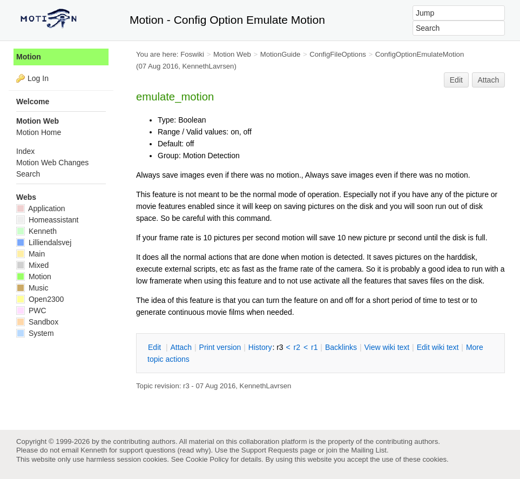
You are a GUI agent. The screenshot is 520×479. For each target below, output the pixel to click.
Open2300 (40, 299)
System (35, 333)
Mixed (32, 265)
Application (40, 208)
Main (30, 253)
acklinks (341, 347)
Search (28, 174)
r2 (297, 347)
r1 (314, 347)
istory (260, 347)
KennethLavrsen (208, 66)
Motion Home (38, 132)
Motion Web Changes (52, 162)
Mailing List (369, 450)
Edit (456, 80)
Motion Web (232, 54)
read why (194, 450)
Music (32, 288)
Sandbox (37, 322)
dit (155, 347)
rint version (220, 347)
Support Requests (269, 450)
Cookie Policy (207, 459)
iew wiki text (386, 347)
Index (25, 151)
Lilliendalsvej (43, 242)
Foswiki (192, 54)
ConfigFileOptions (337, 54)
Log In (38, 78)
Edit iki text (438, 347)
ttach (181, 347)
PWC (31, 310)
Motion (28, 56)
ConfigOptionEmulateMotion (419, 54)
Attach (488, 80)
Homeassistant (47, 219)
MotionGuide (280, 54)
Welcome (32, 101)
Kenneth (36, 231)
